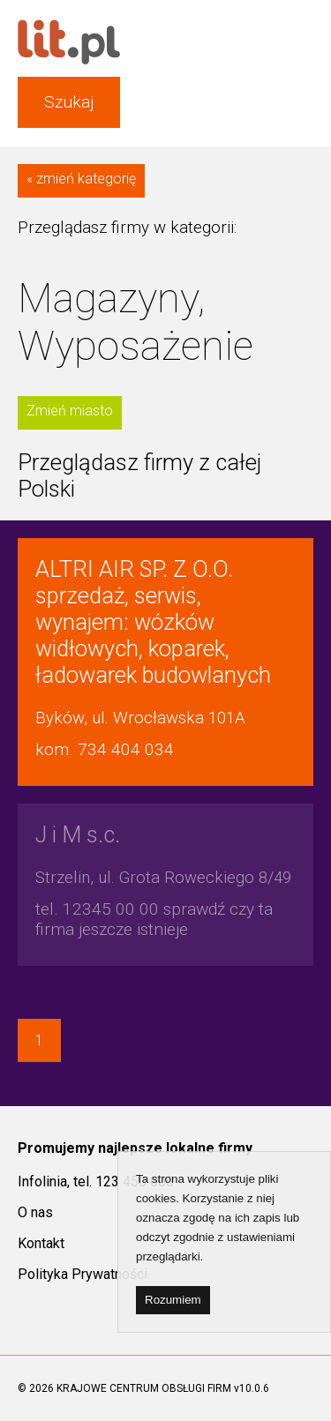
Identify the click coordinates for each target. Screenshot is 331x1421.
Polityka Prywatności (82, 1274)
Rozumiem (173, 1299)
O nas (35, 1212)
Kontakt (41, 1243)
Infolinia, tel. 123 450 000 (96, 1181)
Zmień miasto (69, 410)
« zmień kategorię (81, 178)
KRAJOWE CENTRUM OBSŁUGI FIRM (143, 1388)
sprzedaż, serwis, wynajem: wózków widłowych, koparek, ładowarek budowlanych (153, 622)
